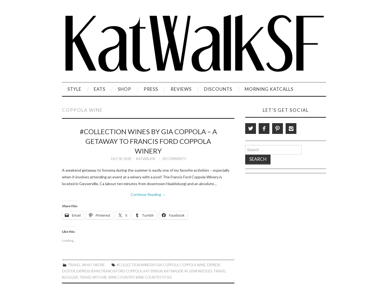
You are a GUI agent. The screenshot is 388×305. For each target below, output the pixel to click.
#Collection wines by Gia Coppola (148, 265)
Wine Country (121, 277)
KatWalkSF (146, 159)
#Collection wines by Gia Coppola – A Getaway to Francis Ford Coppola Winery (148, 141)
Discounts (218, 89)
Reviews (181, 89)
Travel (74, 265)
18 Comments (174, 159)
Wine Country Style (154, 277)
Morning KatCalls (269, 89)
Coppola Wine (193, 265)
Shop (124, 89)
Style (74, 89)
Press (151, 89)
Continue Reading (148, 194)
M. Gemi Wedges (198, 271)
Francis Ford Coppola (121, 271)
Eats (99, 89)
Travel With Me (93, 277)
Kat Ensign (152, 271)
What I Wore (93, 265)
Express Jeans (88, 271)
